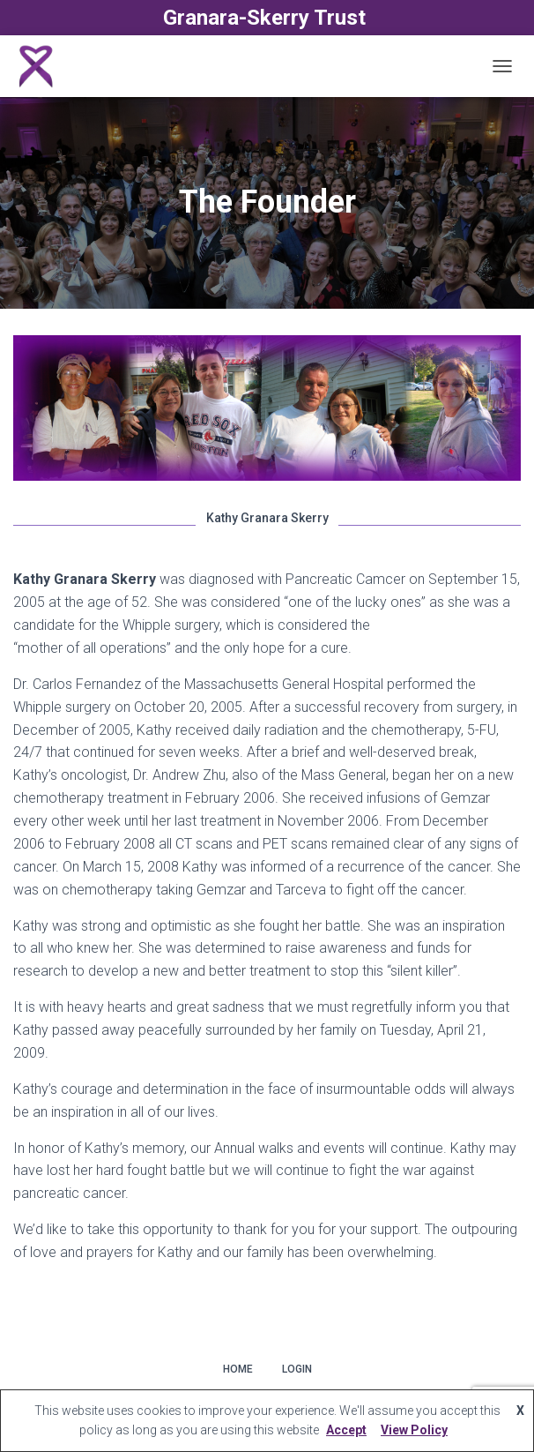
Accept (346, 1430)
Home (238, 1369)
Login (297, 1369)
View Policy (414, 1430)
